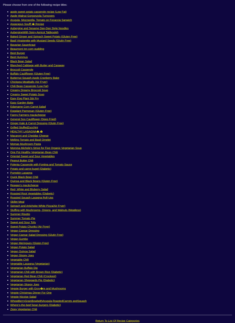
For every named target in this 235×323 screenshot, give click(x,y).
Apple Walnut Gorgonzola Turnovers (32, 15)
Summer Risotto (20, 214)
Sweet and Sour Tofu (23, 222)
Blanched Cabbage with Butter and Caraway (37, 65)
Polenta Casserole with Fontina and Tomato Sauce (41, 164)
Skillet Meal (17, 201)
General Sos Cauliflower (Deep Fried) (33, 119)
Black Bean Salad (21, 61)
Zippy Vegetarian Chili (23, 309)
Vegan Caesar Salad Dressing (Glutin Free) (36, 234)
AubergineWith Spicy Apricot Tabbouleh (34, 32)
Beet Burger (17, 53)
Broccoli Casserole (21, 69)
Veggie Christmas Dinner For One (31, 292)
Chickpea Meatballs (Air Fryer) (29, 81)
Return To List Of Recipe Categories (117, 320)
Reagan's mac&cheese (24, 185)
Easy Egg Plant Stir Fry (24, 98)
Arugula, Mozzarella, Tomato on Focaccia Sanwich (41, 19)
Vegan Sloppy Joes (22, 255)
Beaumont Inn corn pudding (27, 48)
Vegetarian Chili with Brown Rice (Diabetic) (36, 271)
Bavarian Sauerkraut (22, 44)
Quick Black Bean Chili (24, 176)
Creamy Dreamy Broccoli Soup (29, 90)
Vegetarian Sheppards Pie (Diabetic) (32, 280)
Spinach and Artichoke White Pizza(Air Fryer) (37, 205)
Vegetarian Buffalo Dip (24, 267)
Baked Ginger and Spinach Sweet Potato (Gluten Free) (43, 36)
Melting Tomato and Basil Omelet (30, 139)
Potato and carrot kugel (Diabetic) (30, 168)
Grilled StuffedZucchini (24, 127)
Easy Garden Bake (21, 102)
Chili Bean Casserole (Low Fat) (29, 86)
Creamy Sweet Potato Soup (27, 94)
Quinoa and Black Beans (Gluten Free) (34, 181)
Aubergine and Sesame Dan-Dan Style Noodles (39, 28)
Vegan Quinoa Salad (23, 251)
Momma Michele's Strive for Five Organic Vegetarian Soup (46, 147)
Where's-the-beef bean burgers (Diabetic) (35, 304)
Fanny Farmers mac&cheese (28, 114)
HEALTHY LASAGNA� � (26, 131)
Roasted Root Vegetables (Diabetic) (32, 193)
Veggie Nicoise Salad (23, 296)
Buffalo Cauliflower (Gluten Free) (30, 73)
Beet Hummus (19, 57)
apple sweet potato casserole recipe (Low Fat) (38, 11)
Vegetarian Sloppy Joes (24, 284)
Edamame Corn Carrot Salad (28, 106)
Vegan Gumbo (19, 238)
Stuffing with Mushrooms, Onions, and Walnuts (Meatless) (45, 210)
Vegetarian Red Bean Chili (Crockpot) (33, 276)
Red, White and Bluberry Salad (29, 189)
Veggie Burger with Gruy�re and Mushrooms (38, 288)
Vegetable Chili (19, 259)
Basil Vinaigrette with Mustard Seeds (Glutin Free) (40, 40)
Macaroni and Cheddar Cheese (29, 135)
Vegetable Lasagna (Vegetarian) (30, 263)
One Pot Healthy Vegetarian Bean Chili (34, 152)
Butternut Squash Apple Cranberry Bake (34, 77)
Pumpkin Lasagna (21, 172)
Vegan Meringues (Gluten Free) (29, 243)
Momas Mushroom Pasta (25, 143)
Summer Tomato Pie (22, 218)
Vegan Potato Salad (22, 247)
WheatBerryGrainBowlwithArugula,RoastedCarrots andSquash (48, 300)
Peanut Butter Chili (21, 160)
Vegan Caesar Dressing (24, 230)
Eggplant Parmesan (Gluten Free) (31, 110)
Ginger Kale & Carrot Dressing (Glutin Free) (37, 123)
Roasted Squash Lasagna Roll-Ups (31, 197)
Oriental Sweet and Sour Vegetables (32, 156)
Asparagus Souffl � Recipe (27, 24)
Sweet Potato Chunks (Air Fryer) (30, 226)
